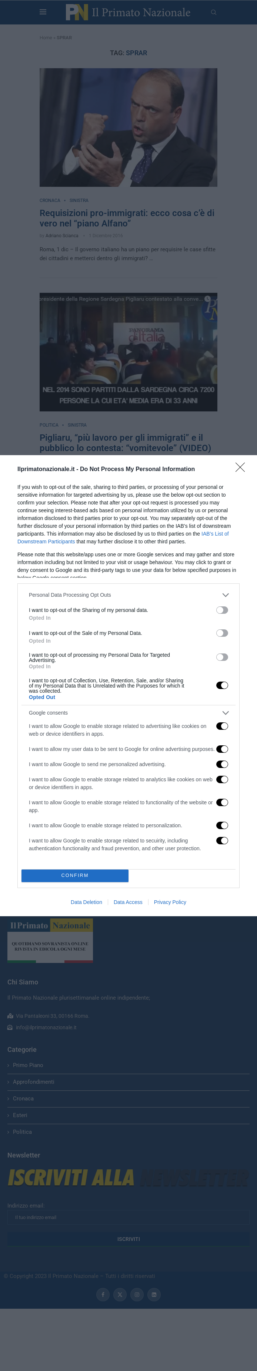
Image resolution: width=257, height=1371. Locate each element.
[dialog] (128, 685)
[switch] (222, 610)
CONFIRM (75, 875)
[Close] (243, 470)
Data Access (128, 902)
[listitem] (128, 595)
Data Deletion (86, 902)
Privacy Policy (170, 902)
